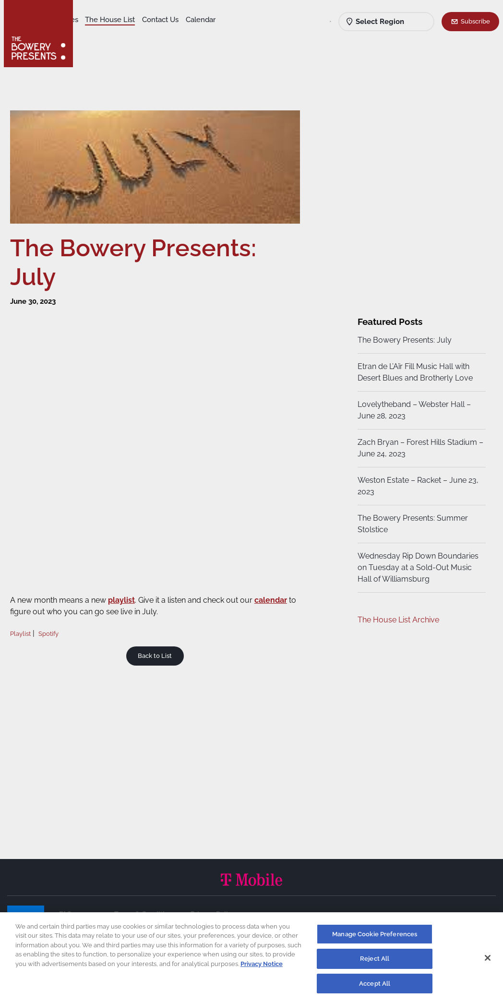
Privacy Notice (261, 967)
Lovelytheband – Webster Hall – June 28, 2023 (412, 410)
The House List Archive (397, 619)
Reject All (374, 962)
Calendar (140, 34)
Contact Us (100, 34)
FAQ (65, 914)
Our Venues (130, 19)
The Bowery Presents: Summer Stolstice (411, 523)
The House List (181, 19)
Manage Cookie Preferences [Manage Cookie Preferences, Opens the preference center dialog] (374, 938)
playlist (128, 597)
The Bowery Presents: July (403, 340)
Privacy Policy (213, 914)
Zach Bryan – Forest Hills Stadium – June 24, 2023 (416, 448)
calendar (277, 597)
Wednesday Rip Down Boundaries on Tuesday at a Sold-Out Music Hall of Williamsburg (416, 567)
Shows (93, 19)
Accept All (374, 987)
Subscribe (475, 21)
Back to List (158, 652)
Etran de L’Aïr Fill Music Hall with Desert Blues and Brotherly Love (413, 372)
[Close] (487, 961)
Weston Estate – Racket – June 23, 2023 (416, 486)
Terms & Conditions (145, 914)
